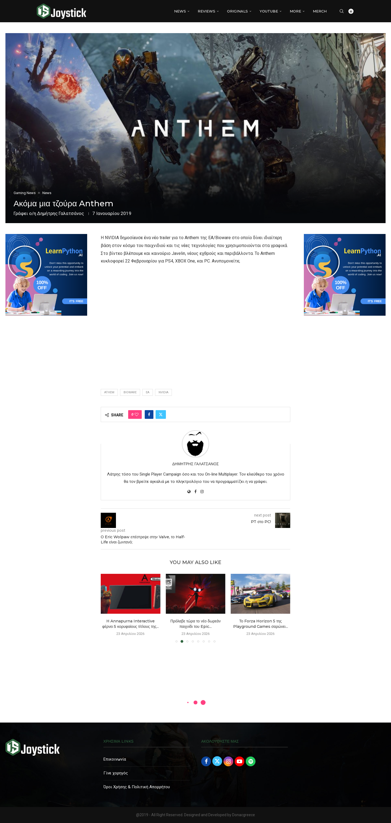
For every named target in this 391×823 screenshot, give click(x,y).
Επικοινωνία (114, 759)
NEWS (180, 11)
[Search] (341, 11)
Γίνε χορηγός (115, 773)
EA (147, 392)
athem (109, 392)
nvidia (163, 392)
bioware (130, 392)
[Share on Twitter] (161, 414)
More (295, 11)
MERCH (320, 11)
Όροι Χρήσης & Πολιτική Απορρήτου (136, 786)
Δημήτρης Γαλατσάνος (60, 213)
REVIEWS (206, 11)
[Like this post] (136, 414)
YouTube (269, 11)
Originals (237, 11)
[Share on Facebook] (149, 414)
